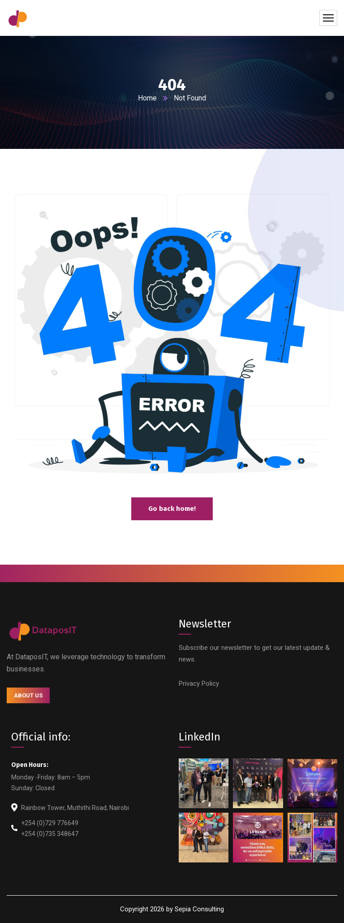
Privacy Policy (199, 683)
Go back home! (172, 509)
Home (147, 98)
